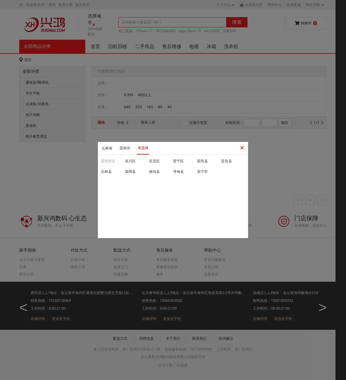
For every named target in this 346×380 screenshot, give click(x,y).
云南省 (107, 148)
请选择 (143, 148)
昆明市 (125, 148)
